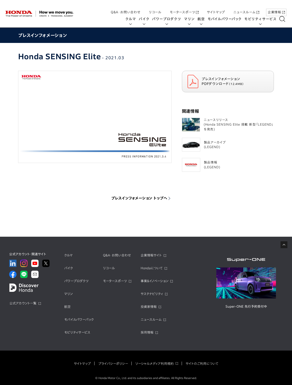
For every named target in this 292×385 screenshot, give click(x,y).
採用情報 (147, 332)
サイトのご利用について (202, 363)
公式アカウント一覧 (22, 303)
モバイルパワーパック (226, 19)
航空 (202, 19)
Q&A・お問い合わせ (126, 7)
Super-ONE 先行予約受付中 (246, 306)
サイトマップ (216, 7)
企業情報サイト (151, 255)
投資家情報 (149, 306)
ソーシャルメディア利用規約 (154, 363)
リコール (155, 7)
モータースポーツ (184, 7)
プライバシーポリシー (113, 363)
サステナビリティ (152, 293)
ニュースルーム (246, 7)
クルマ (132, 19)
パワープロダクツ (168, 19)
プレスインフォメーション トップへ (139, 198)
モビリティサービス (262, 19)
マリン (191, 19)
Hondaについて (152, 268)
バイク (145, 19)
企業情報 (276, 7)
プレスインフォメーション (42, 35)
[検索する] (284, 19)
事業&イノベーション (154, 281)
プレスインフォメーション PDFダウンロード (232, 81)
